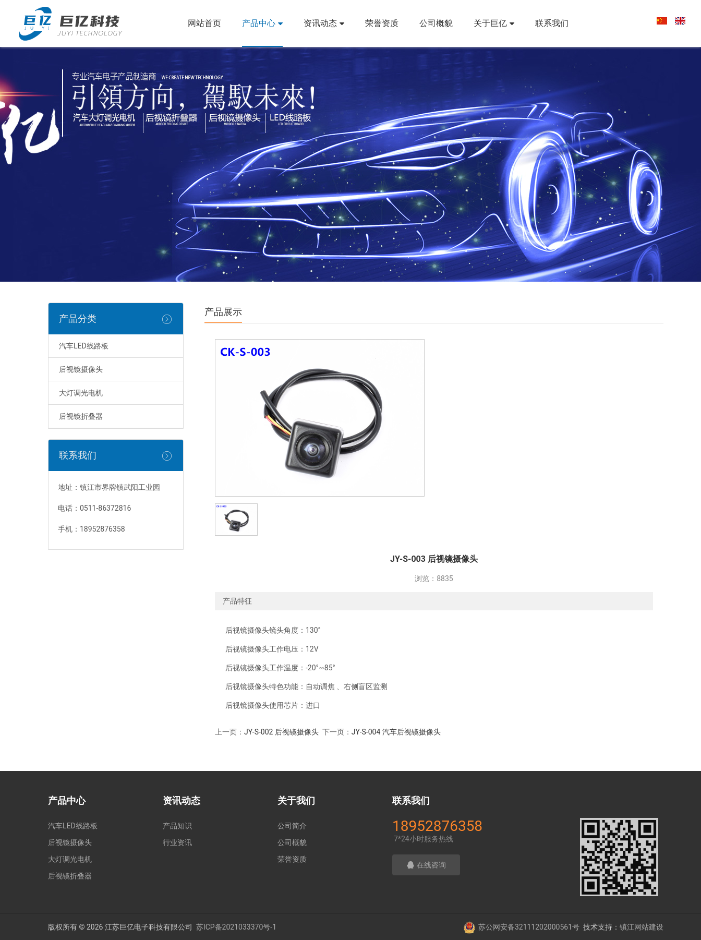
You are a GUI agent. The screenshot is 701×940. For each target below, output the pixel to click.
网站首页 (204, 23)
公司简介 (292, 826)
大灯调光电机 (81, 393)
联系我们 (552, 23)
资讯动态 (324, 23)
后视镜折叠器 (81, 416)
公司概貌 (436, 23)
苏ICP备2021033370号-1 (236, 927)
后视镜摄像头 (81, 369)
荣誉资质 (381, 23)
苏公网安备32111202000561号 (528, 927)
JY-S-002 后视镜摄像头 (281, 732)
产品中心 (262, 23)
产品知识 (177, 826)
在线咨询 (426, 865)
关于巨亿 (494, 23)
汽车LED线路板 (83, 346)
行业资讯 (177, 842)
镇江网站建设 (641, 927)
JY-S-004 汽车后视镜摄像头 (396, 732)
